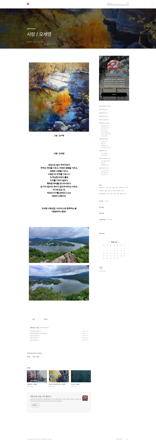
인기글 (106, 201)
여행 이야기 (103, 116)
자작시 (104, 136)
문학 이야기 (103, 110)
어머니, (125, 193)
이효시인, (101, 190)
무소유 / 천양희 (34, 335)
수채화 (104, 141)
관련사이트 (119, 439)
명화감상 (104, 145)
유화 (103, 143)
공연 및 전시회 (106, 147)
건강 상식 (104, 175)
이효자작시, (102, 187)
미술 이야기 (103, 113)
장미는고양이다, (117, 190)
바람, (118, 193)
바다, (108, 193)
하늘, (113, 187)
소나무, (126, 187)
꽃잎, (106, 190)
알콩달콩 (104, 165)
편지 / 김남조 (33, 340)
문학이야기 (33, 327)
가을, (109, 190)
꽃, (112, 190)
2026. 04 (114, 242)
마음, (117, 187)
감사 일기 (105, 128)
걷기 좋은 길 (105, 161)
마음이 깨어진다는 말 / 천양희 (38, 333)
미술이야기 (103, 139)
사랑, (107, 187)
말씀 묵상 (105, 126)
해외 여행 (104, 155)
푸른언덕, (121, 187)
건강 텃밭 (104, 173)
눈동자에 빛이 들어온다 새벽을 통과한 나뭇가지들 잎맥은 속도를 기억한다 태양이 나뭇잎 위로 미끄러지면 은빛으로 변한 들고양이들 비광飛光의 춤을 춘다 (55, 400)
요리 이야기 (103, 168)
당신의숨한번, (102, 193)
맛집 (103, 163)
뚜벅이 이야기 (104, 120)
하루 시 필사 (106, 134)
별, (123, 190)
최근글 (101, 201)
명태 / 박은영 (33, 337)
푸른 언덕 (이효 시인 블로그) (40, 396)
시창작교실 (105, 132)
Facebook (102, 219)
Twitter (109, 219)
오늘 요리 (105, 171)
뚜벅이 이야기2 (104, 159)
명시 (38, 327)
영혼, (121, 193)
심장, (111, 193)
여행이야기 (103, 151)
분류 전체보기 (105, 106)
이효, (110, 187)
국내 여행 (104, 153)
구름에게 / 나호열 (34, 331)
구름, (114, 193)
